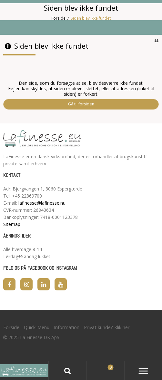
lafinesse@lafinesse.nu (42, 203)
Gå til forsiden (81, 104)
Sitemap (11, 224)
